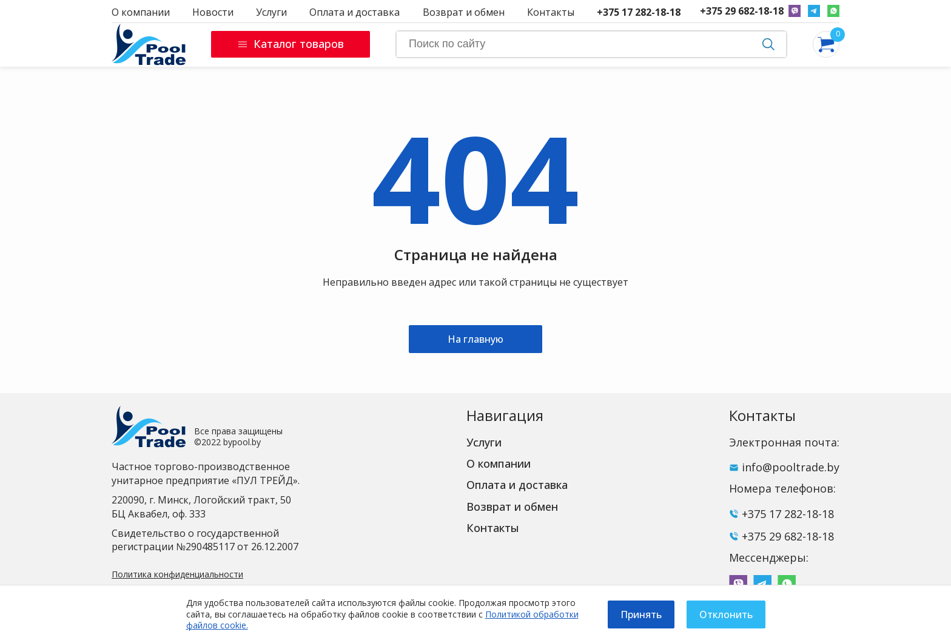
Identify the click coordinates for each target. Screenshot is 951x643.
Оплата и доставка (354, 12)
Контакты (550, 12)
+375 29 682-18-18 (742, 11)
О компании (141, 12)
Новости (213, 12)
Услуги (271, 12)
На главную (475, 339)
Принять (641, 614)
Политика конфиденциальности (177, 574)
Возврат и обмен (464, 12)
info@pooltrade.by (790, 467)
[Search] (591, 44)
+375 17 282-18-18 (638, 12)
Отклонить (726, 614)
